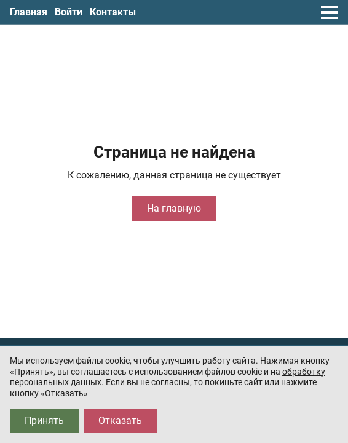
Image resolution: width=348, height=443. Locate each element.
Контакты (113, 12)
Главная (28, 12)
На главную (174, 208)
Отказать (120, 420)
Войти (68, 12)
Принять (44, 420)
